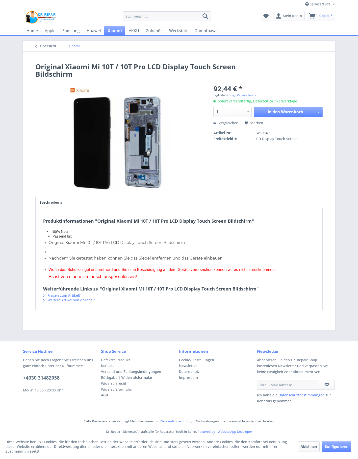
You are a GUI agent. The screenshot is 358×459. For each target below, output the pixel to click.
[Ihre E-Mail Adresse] (288, 385)
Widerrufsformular (116, 389)
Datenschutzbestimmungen (302, 395)
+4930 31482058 (41, 378)
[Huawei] (93, 30)
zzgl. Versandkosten (244, 95)
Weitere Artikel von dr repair (69, 300)
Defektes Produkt (115, 360)
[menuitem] (166, 16)
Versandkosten (172, 421)
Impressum (188, 377)
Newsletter (188, 365)
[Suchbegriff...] (166, 16)
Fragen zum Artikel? (61, 295)
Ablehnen (309, 446)
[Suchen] (205, 16)
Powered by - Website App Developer (225, 431)
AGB (104, 395)
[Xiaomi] (114, 30)
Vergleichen (225, 123)
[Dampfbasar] (206, 30)
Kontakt (107, 365)
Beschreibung (50, 202)
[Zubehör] (154, 30)
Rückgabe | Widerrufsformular (127, 377)
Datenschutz (189, 371)
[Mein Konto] (289, 16)
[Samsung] (71, 30)
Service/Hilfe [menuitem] (318, 4)
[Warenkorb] (321, 16)
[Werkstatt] (178, 30)
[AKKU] (134, 30)
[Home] (32, 30)
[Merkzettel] (266, 16)
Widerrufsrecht (113, 383)
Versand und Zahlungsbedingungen (131, 371)
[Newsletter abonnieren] (327, 385)
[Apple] (50, 30)
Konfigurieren (336, 446)
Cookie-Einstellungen (196, 360)
